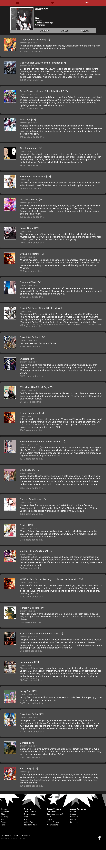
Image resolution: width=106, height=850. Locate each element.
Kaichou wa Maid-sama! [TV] (35, 176)
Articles (27, 817)
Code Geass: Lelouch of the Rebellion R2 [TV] (44, 91)
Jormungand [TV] (29, 662)
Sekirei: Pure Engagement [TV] (36, 551)
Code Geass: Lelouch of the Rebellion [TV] (43, 62)
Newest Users (30, 814)
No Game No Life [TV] (32, 199)
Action (73, 811)
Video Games (53, 822)
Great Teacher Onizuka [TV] (35, 39)
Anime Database (31, 822)
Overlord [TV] (27, 358)
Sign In (87, 2)
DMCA (15, 835)
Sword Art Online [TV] (32, 714)
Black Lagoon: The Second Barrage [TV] (41, 633)
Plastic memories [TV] (32, 413)
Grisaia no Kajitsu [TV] (32, 253)
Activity (44, 30)
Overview (5, 811)
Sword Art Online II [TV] (32, 337)
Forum (26, 819)
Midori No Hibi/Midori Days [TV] (37, 387)
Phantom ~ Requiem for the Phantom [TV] (42, 441)
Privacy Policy (24, 835)
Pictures (84, 30)
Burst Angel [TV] (29, 768)
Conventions (52, 825)
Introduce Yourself (55, 814)
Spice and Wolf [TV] (30, 282)
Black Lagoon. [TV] (30, 470)
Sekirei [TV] (26, 525)
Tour (3, 825)
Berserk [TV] (27, 742)
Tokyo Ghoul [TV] (29, 228)
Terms (3, 822)
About (64, 30)
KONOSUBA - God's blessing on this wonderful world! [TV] (51, 579)
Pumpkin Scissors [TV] (32, 607)
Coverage (5, 817)
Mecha (73, 819)
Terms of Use (6, 835)
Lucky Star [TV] (28, 691)
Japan (49, 819)
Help (3, 819)
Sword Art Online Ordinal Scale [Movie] (41, 308)
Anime (49, 817)
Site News (51, 811)
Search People (30, 811)
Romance (74, 822)
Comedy (73, 814)
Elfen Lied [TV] (28, 119)
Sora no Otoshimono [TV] (33, 499)
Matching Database (32, 825)
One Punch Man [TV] (31, 148)
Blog (3, 814)
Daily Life (74, 817)
